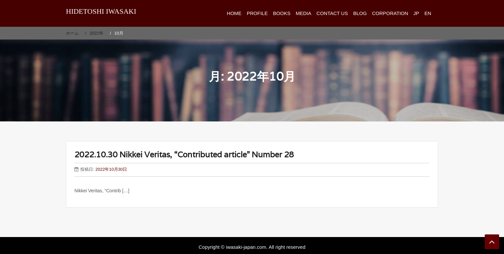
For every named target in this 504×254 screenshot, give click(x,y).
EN (427, 13)
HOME (234, 13)
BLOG (360, 13)
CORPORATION (390, 13)
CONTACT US (332, 13)
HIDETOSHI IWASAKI (101, 11)
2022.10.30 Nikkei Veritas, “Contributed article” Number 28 (184, 155)
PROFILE (257, 13)
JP (416, 13)
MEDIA (303, 13)
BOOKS (281, 13)
